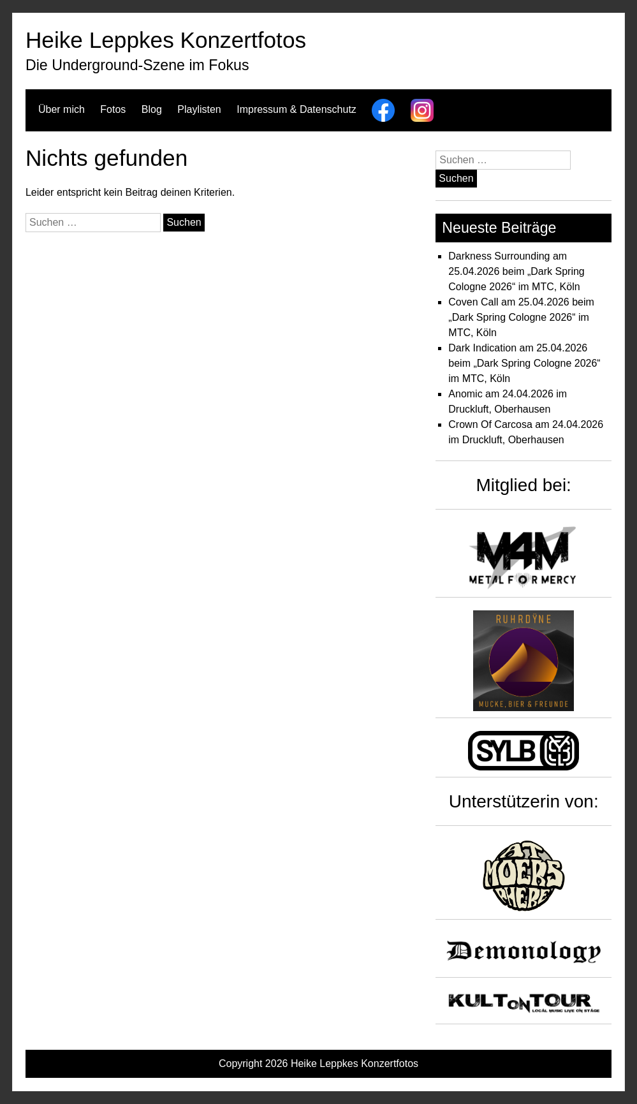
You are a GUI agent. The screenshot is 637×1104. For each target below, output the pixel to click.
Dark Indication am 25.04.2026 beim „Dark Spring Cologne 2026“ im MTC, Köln (524, 363)
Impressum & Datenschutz (296, 109)
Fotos (113, 109)
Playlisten (199, 109)
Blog (152, 109)
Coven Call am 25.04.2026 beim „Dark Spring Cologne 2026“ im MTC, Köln (521, 317)
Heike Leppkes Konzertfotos (166, 39)
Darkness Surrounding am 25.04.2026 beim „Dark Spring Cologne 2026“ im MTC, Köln (516, 271)
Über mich (61, 109)
